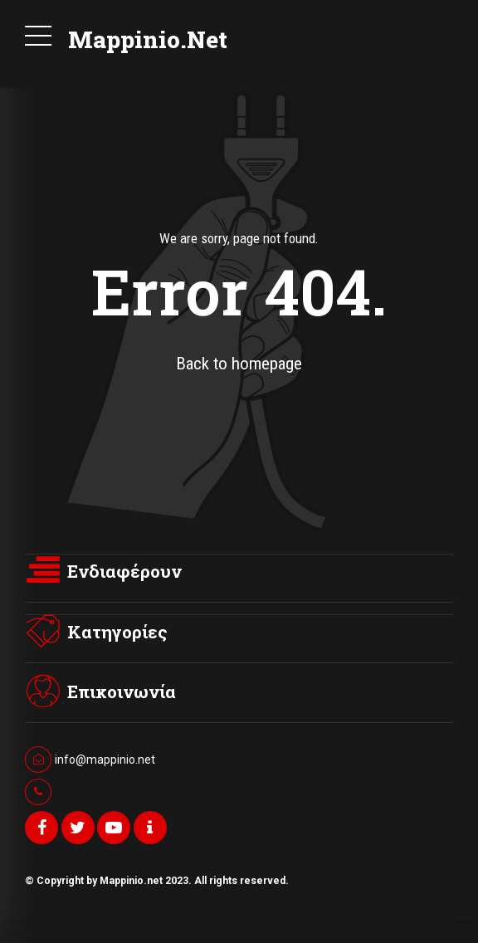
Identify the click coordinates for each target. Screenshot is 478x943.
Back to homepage (239, 364)
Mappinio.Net (147, 39)
